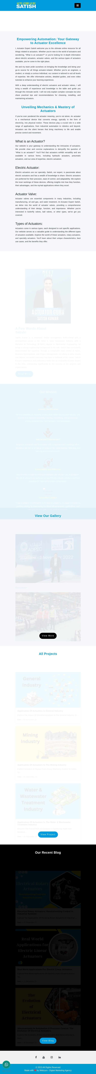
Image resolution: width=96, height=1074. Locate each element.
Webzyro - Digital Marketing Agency (56, 1070)
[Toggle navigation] (77, 5)
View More (48, 636)
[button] (36, 1057)
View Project (48, 834)
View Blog (48, 1041)
